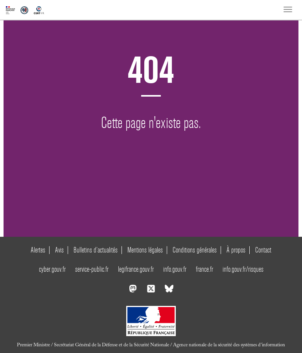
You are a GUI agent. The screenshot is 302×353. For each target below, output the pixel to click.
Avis (59, 249)
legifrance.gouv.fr (136, 269)
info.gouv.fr (174, 269)
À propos (235, 249)
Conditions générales (195, 249)
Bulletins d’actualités (96, 249)
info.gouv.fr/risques (243, 269)
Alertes (38, 249)
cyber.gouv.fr (52, 269)
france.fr (204, 269)
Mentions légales (145, 249)
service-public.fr (92, 269)
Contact (263, 249)
